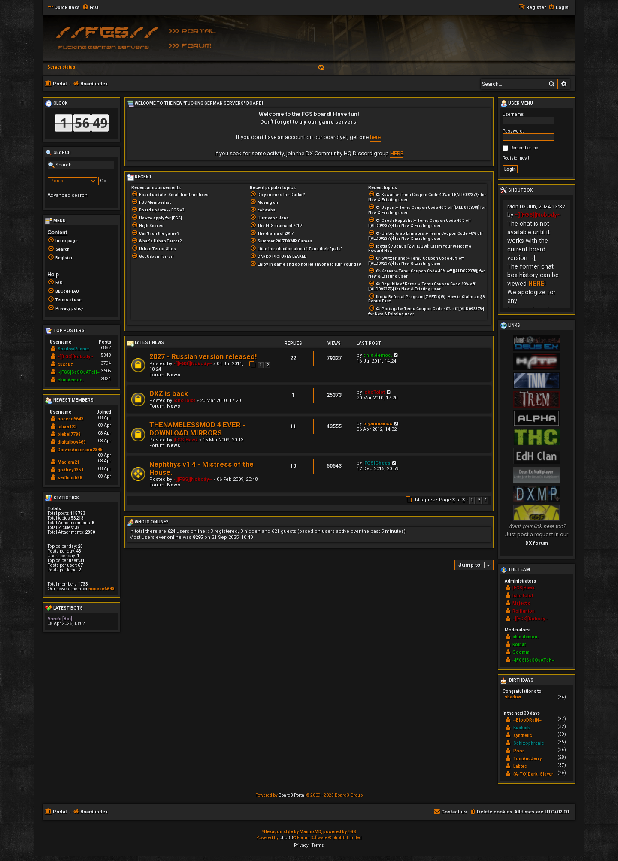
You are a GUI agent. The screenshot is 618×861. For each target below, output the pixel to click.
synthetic (522, 735)
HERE (396, 153)
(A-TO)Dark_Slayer (533, 774)
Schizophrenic (528, 743)
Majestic (521, 603)
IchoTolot (184, 400)
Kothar (519, 644)
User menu (516, 103)
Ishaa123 (67, 426)
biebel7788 (69, 434)
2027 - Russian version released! (203, 357)
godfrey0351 (71, 470)
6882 (106, 347)
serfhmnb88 (70, 477)
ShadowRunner (73, 349)
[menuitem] (90, 8)
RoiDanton (523, 611)
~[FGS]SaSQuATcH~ (79, 372)
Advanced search (68, 195)
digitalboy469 (72, 442)
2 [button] (479, 500)
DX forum (536, 543)
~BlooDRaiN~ (527, 720)
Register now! (516, 158)
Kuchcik (521, 727)
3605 (106, 371)
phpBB (286, 837)
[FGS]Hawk (185, 440)
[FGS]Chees (377, 463)
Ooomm (521, 652)
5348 (106, 355)
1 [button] (472, 500)
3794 (106, 363)
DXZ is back (168, 394)
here (375, 137)
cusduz (65, 364)
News (173, 375)
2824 (106, 378)
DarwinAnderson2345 (80, 449)
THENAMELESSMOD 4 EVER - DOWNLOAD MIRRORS (197, 429)
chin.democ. (377, 355)
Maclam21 (68, 462)
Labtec (520, 766)
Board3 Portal (292, 795)
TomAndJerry (527, 758)
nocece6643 (71, 419)
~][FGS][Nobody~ (192, 363)
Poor (518, 751)
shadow (513, 697)
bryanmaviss (378, 423)
